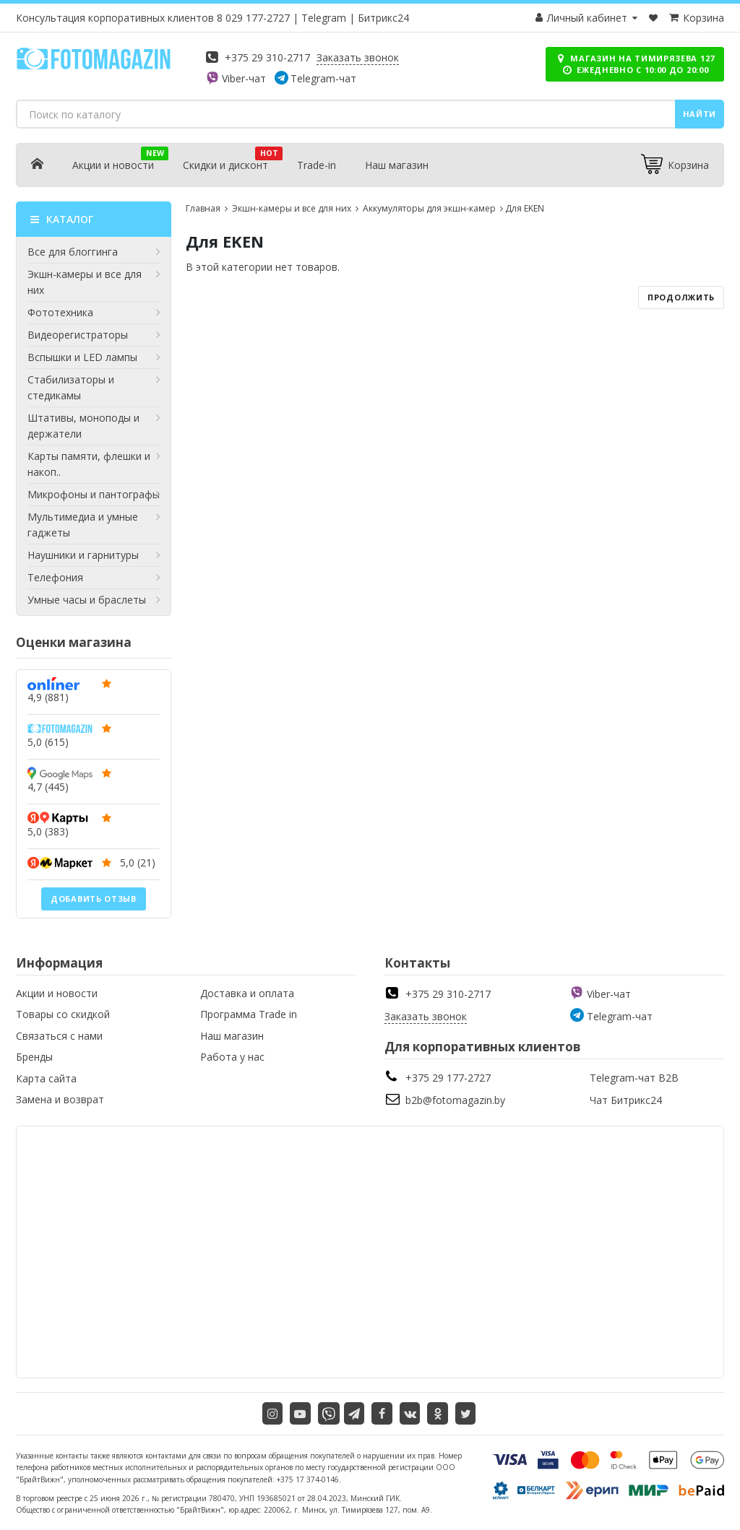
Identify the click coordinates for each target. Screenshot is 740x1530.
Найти (700, 113)
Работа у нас (232, 1057)
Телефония (93, 578)
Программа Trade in (248, 1014)
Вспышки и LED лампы (93, 357)
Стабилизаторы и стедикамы (93, 387)
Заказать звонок (358, 57)
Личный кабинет (587, 18)
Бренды (34, 1057)
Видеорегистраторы (93, 335)
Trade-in (316, 165)
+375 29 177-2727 (448, 1078)
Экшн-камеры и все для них (93, 281)
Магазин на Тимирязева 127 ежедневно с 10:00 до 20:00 (635, 64)
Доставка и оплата (247, 993)
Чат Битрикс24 (626, 1100)
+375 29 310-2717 (267, 57)
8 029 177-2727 (253, 18)
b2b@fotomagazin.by (455, 1100)
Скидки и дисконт (225, 165)
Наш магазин (397, 165)
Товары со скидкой (63, 1014)
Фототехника (93, 313)
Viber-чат (244, 78)
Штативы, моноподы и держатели (93, 425)
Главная (203, 208)
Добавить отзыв (94, 898)
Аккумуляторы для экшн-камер (428, 208)
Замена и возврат (60, 1099)
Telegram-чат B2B (634, 1078)
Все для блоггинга (93, 252)
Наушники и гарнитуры (93, 555)
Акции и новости (113, 165)
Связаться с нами (59, 1036)
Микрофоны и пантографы (93, 495)
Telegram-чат (323, 78)
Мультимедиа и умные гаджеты (93, 524)
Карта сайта (46, 1078)
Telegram (323, 18)
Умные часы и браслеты (93, 600)
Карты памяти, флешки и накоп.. (93, 463)
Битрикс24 (383, 18)
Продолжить (681, 297)
